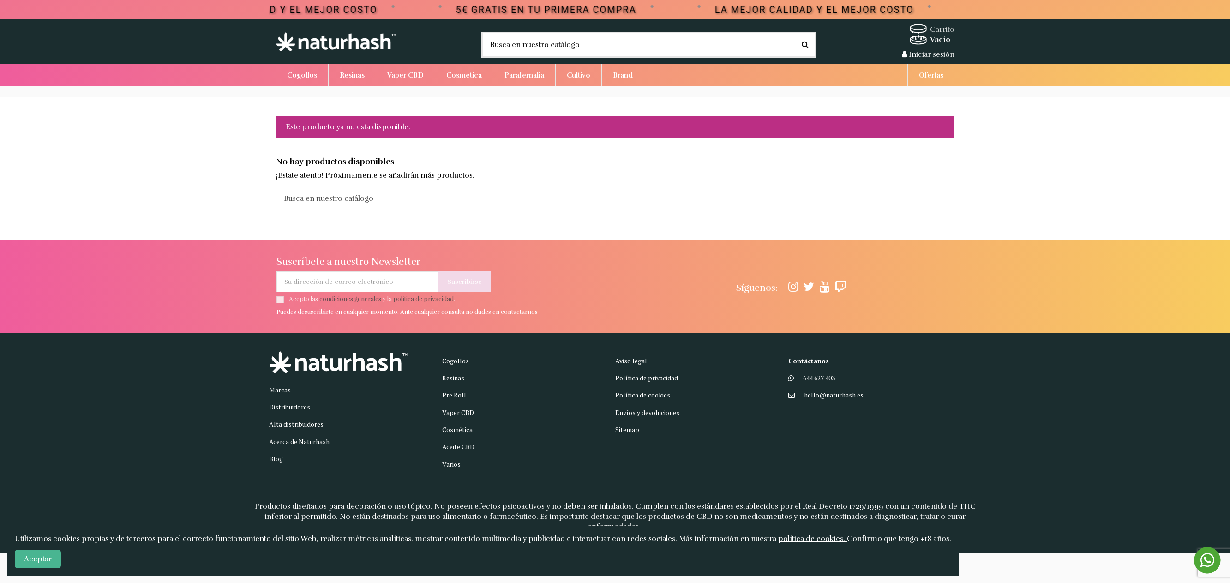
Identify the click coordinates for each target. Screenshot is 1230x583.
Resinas (453, 377)
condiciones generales (350, 299)
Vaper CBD (458, 412)
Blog (276, 458)
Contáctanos (808, 360)
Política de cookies (642, 395)
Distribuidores (289, 407)
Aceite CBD (458, 446)
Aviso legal (631, 360)
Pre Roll (454, 395)
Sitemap (627, 429)
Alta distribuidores (296, 424)
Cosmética (457, 429)
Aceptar (38, 559)
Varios (451, 464)
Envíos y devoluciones (647, 412)
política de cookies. (812, 538)
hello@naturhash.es (834, 395)
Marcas (280, 389)
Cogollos (455, 360)
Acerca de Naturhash (299, 441)
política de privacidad (423, 299)
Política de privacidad (646, 377)
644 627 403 (819, 377)
